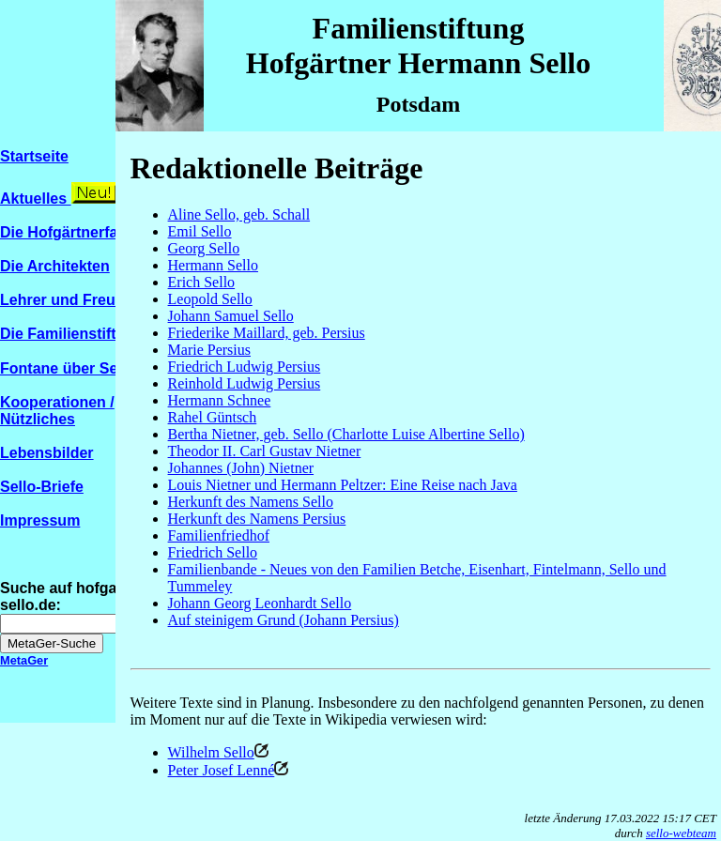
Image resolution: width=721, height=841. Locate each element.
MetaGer (24, 660)
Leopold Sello (210, 299)
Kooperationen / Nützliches (57, 410)
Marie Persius (209, 350)
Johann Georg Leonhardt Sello (260, 603)
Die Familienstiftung (72, 334)
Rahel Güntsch (212, 417)
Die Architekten (55, 266)
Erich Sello (202, 282)
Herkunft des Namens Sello (250, 502)
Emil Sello (200, 231)
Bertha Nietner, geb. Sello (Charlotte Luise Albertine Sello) (346, 434)
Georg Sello (204, 248)
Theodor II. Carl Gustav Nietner (264, 451)
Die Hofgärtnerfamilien (80, 232)
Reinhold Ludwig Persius (244, 383)
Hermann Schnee (219, 400)
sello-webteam (681, 833)
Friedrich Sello (213, 552)
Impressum (40, 520)
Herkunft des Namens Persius (257, 519)
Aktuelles (35, 198)
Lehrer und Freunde (71, 300)
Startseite (34, 156)
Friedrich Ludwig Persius (244, 367)
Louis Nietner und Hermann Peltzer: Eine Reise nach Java (342, 485)
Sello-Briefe (42, 487)
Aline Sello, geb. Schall (239, 214)
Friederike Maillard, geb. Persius (266, 333)
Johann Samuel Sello (231, 316)
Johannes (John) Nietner (241, 468)
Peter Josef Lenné (221, 770)
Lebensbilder (47, 453)
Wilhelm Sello (218, 752)
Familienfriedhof (218, 535)
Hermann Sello (213, 265)
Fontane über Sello (76, 368)
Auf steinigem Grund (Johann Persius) (283, 620)
